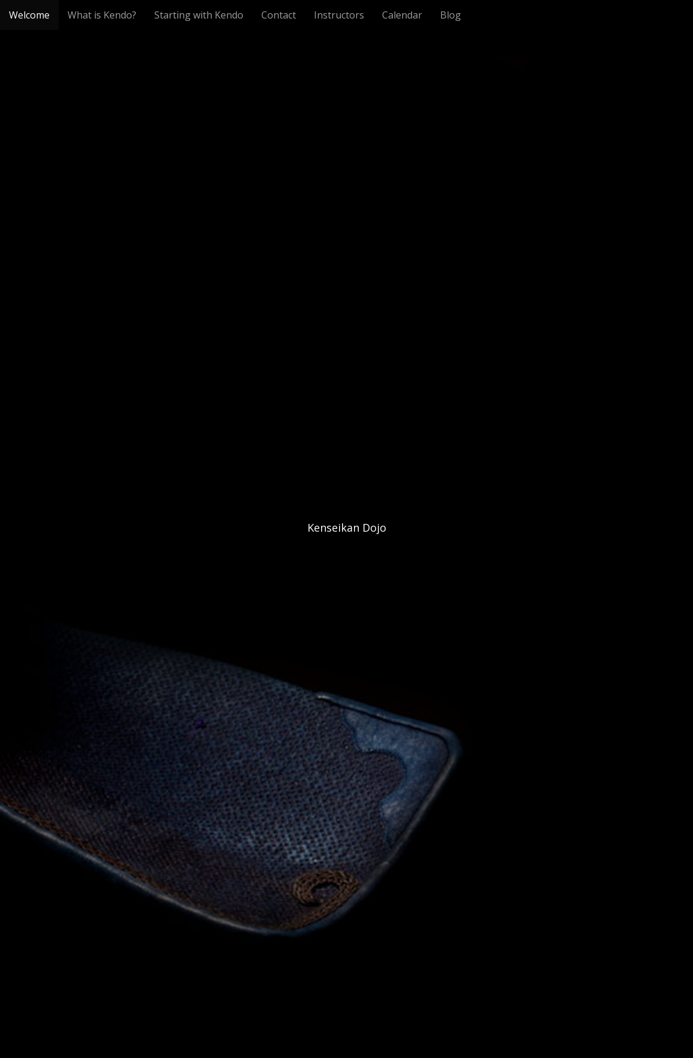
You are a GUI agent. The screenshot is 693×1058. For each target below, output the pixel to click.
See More (347, 576)
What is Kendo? (102, 15)
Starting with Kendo (198, 15)
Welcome (29, 15)
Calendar (402, 15)
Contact (278, 15)
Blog (450, 15)
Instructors (339, 15)
